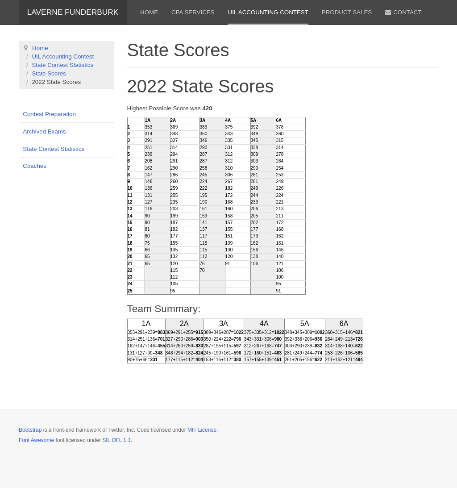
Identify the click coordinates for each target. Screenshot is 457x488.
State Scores (49, 73)
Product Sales (347, 12)
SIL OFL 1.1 (116, 440)
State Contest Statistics (62, 65)
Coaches (34, 166)
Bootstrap (30, 430)
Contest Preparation (49, 114)
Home (149, 12)
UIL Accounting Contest (268, 12)
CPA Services (193, 12)
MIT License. (202, 430)
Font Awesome (36, 440)
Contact (403, 12)
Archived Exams (44, 131)
